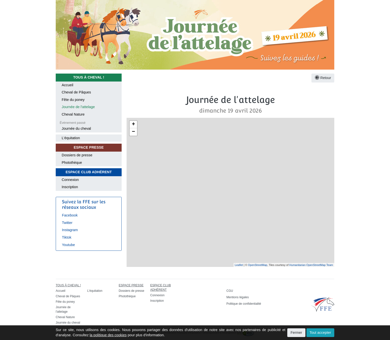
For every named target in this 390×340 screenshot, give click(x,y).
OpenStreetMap (257, 264)
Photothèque (72, 163)
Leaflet (239, 264)
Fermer (296, 333)
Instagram (70, 230)
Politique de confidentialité (243, 303)
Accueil (67, 85)
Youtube (68, 245)
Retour (323, 78)
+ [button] (133, 124)
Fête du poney (73, 100)
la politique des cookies (108, 335)
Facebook (70, 215)
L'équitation (71, 138)
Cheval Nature (73, 114)
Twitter (67, 223)
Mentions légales (237, 297)
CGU (229, 291)
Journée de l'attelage (78, 107)
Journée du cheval (76, 128)
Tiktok (66, 237)
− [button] (133, 132)
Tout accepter (320, 333)
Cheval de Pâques (76, 92)
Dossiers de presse (77, 155)
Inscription (70, 187)
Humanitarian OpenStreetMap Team (311, 264)
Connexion (70, 180)
